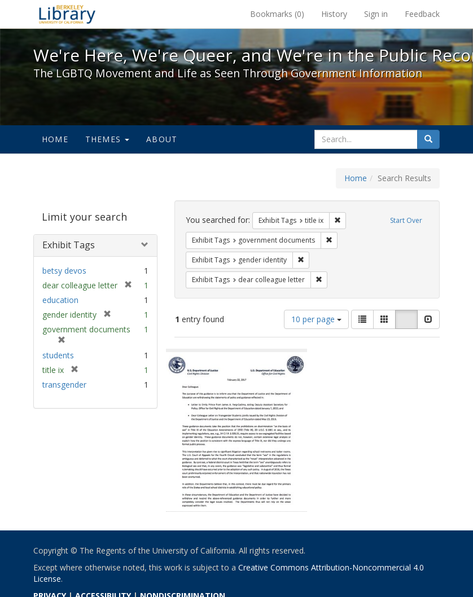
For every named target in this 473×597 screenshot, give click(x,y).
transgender (64, 384)
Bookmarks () (277, 13)
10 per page (316, 319)
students (58, 355)
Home (55, 139)
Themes (107, 139)
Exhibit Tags (68, 245)
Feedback (422, 13)
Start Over (406, 220)
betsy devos (64, 270)
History (334, 13)
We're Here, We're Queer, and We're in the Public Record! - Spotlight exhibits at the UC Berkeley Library (67, 14)
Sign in (376, 13)
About (161, 139)
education (60, 300)
